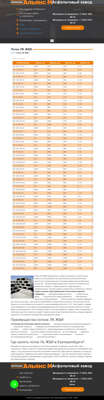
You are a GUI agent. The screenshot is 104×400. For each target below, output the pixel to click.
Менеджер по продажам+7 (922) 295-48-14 (73, 15)
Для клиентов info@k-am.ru (32, 9)
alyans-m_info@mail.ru (30, 385)
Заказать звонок (72, 27)
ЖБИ (13, 53)
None (73, 384)
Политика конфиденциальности (38, 398)
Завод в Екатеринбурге (31, 29)
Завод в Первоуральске (31, 33)
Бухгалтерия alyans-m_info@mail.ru (29, 14)
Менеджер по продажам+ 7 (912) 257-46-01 (73, 21)
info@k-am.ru (25, 377)
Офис (22, 24)
